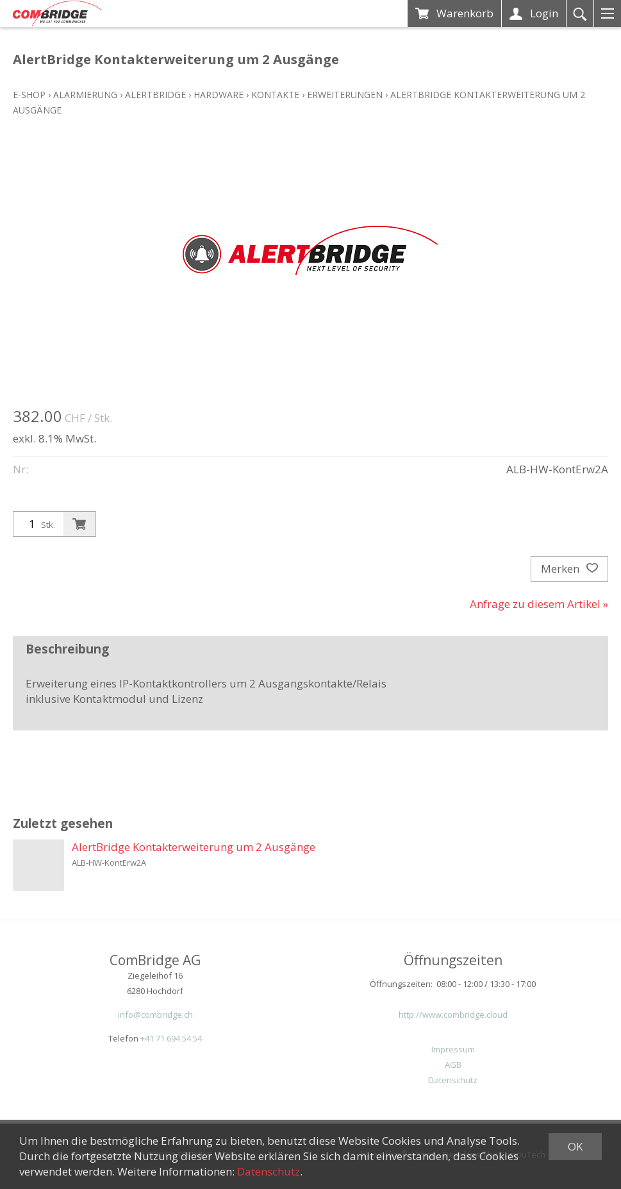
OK (575, 1146)
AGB (453, 1064)
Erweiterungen (345, 95)
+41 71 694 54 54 (171, 1038)
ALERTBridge (155, 95)
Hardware (219, 95)
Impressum (453, 1049)
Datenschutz (452, 1080)
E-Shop (29, 95)
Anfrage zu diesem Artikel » (539, 603)
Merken (569, 569)
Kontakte (275, 95)
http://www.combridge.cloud (453, 1014)
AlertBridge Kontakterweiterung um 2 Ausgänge (193, 846)
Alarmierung (85, 95)
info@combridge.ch (155, 1014)
